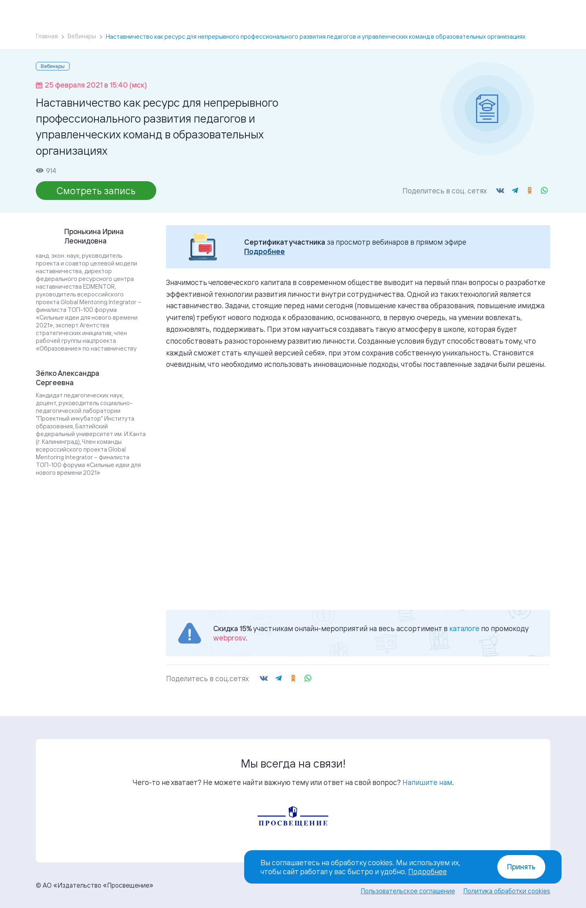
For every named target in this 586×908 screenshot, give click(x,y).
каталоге (464, 628)
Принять (521, 866)
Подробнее (264, 251)
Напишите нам (427, 782)
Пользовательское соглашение (408, 891)
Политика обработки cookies (506, 891)
